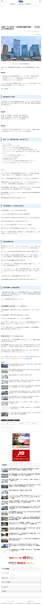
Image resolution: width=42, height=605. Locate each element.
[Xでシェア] (7, 423)
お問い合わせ (31, 601)
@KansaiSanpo (28, 358)
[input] (21, 573)
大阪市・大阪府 (10, 420)
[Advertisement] (21, 16)
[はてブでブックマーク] (34, 423)
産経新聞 (6, 88)
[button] (40, 573)
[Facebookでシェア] (21, 423)
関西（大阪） (16, 420)
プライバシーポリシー (11, 601)
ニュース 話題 (4, 420)
